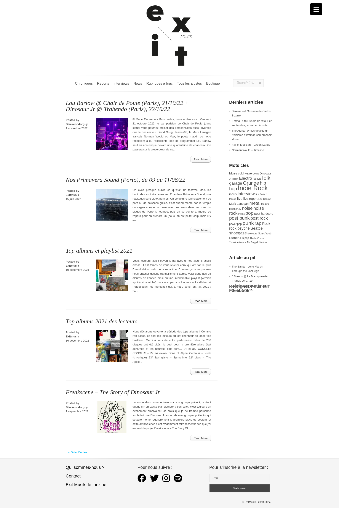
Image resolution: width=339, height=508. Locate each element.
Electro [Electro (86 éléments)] (245, 178)
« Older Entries (77, 452)
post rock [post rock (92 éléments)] (259, 218)
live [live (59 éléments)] (240, 199)
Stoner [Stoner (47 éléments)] (234, 238)
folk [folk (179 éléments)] (266, 178)
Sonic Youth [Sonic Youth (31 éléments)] (265, 233)
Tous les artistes (189, 83)
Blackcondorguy (77, 124)
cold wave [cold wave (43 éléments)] (245, 173)
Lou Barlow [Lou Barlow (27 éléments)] (264, 199)
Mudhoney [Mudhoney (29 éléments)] (235, 208)
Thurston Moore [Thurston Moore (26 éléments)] (237, 242)
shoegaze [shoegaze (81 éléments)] (238, 233)
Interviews (121, 83)
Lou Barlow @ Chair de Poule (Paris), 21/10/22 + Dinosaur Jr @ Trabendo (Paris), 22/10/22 (127, 106)
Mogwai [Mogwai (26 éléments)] (265, 204)
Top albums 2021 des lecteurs (102, 321)
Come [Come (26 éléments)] (256, 173)
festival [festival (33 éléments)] (257, 178)
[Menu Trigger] (316, 9)
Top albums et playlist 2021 (99, 250)
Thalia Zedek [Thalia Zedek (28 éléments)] (257, 238)
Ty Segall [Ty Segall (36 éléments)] (253, 242)
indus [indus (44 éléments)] (233, 194)
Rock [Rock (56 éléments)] (266, 224)
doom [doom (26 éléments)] (235, 178)
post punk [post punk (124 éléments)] (239, 218)
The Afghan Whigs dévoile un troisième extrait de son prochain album (252, 135)
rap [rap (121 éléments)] (258, 223)
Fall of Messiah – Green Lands (251, 144)
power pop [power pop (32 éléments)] (235, 224)
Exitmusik (72, 195)
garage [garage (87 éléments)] (235, 183)
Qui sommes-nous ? (85, 467)
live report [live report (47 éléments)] (250, 198)
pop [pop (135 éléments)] (249, 213)
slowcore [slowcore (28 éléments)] (252, 233)
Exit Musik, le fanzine (86, 484)
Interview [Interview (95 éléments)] (246, 193)
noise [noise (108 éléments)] (247, 208)
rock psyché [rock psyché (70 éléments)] (239, 228)
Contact (73, 476)
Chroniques (84, 83)
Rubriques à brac (159, 83)
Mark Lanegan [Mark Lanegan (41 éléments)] (239, 203)
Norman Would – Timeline (248, 150)
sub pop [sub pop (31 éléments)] (244, 238)
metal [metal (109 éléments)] (255, 203)
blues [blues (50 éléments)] (233, 173)
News (137, 83)
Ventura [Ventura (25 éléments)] (263, 242)
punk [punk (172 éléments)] (248, 223)
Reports (103, 83)
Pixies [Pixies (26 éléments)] (241, 214)
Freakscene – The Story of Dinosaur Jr (113, 392)
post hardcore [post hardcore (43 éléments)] (263, 213)
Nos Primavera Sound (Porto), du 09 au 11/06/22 (125, 179)
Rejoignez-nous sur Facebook (249, 288)
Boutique (213, 83)
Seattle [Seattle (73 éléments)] (257, 228)
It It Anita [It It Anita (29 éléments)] (260, 194)
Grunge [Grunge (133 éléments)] (251, 183)
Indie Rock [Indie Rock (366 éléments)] (253, 188)
